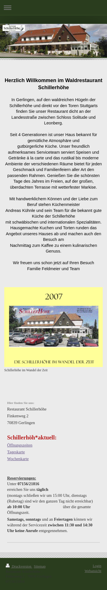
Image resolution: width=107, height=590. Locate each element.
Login (97, 566)
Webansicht (93, 571)
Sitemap (40, 566)
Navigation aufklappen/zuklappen (53, 7)
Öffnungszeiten (19, 445)
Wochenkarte (18, 458)
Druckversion (19, 566)
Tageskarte (16, 452)
